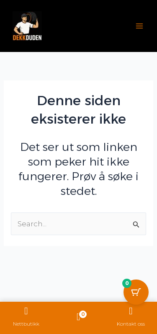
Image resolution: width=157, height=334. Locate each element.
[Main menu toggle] (139, 26)
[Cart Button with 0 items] (136, 292)
